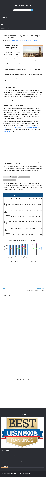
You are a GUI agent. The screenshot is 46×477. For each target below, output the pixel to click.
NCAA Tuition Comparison (32, 461)
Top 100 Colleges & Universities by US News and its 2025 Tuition (15, 414)
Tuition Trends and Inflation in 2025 (9, 461)
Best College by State (21, 461)
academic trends (7, 131)
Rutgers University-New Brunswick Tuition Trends (11, 290)
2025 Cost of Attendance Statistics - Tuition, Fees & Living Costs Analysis (17, 458)
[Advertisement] (23, 144)
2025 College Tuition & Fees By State (9, 455)
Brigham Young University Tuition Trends (35, 290)
